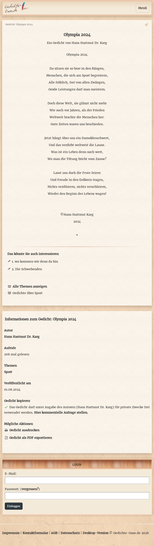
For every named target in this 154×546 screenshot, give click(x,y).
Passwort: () (22, 489)
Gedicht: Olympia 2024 (19, 24)
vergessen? (30, 489)
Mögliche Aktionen (18, 424)
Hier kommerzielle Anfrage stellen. (61, 412)
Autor (8, 330)
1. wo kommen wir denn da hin (35, 261)
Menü (142, 8)
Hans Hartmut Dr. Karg (89, 43)
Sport (8, 372)
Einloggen (13, 506)
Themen (10, 366)
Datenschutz (70, 533)
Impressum (11, 533)
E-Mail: (11, 474)
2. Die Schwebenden (27, 269)
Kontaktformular (35, 533)
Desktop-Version (95, 533)
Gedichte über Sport (25, 293)
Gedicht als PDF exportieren (28, 438)
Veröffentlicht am (17, 383)
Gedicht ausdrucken (21, 430)
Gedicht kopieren (17, 401)
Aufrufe (10, 348)
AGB (54, 533)
